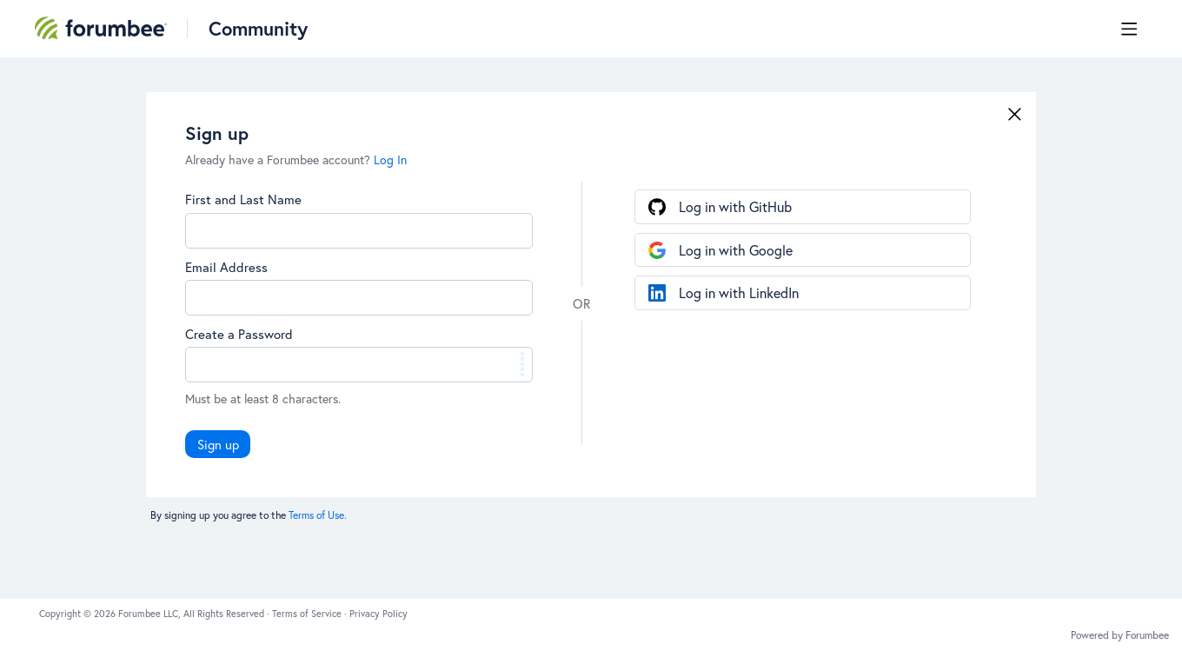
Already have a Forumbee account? (296, 159)
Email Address (226, 267)
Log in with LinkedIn (739, 292)
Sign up (218, 444)
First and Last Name (243, 199)
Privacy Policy (378, 614)
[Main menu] (1129, 28)
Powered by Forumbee (1120, 635)
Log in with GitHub (735, 206)
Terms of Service (308, 614)
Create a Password (239, 334)
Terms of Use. (318, 514)
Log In (390, 159)
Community (258, 28)
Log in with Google (736, 250)
